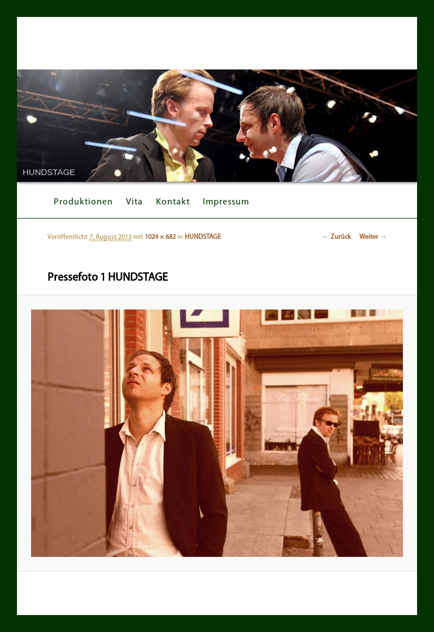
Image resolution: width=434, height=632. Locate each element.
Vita (134, 202)
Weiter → (373, 237)
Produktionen (83, 202)
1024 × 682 (160, 237)
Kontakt (173, 202)
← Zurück (336, 237)
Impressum (226, 202)
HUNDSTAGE (203, 237)
